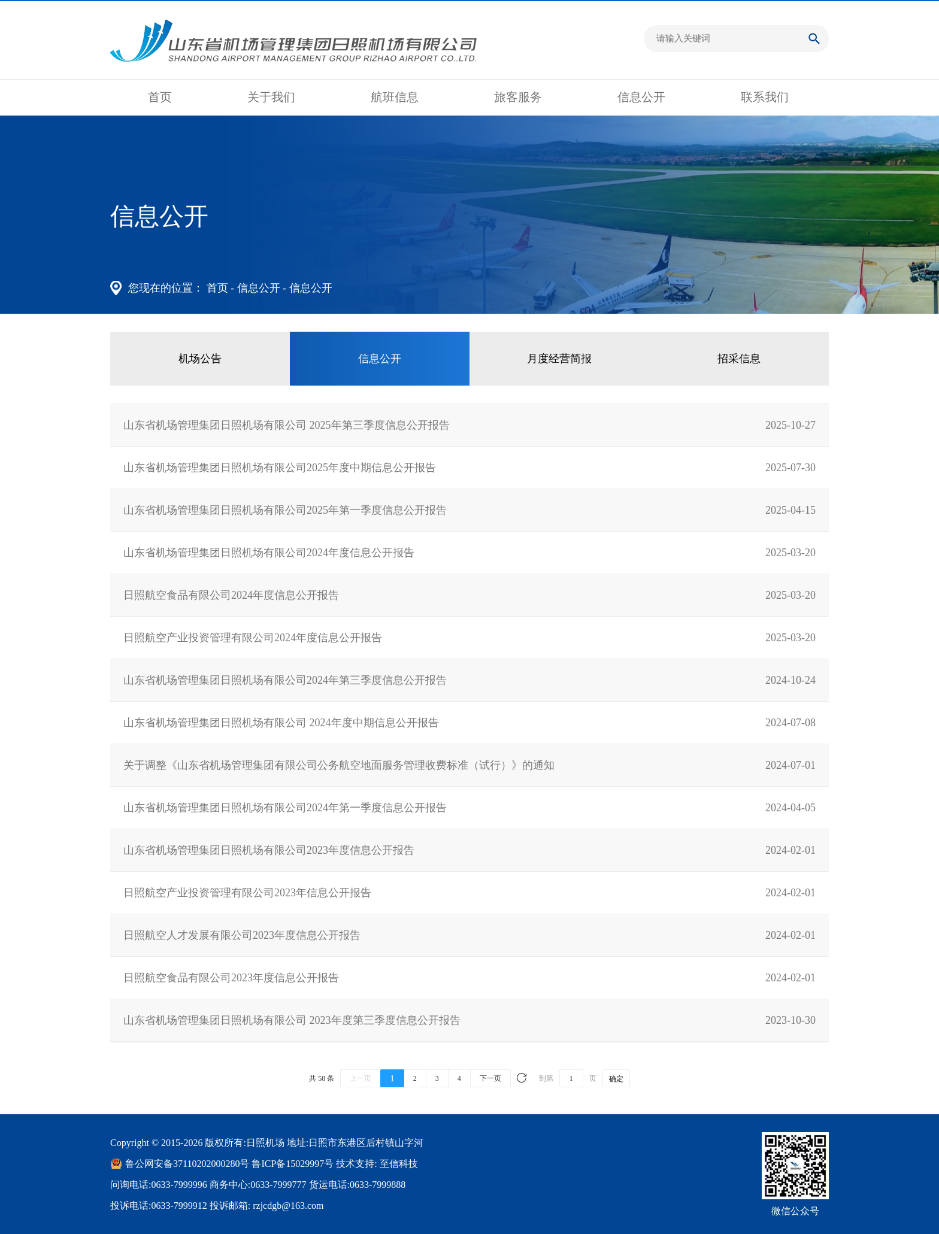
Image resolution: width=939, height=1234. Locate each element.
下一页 (490, 1078)
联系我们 (765, 97)
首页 (160, 97)
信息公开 (641, 97)
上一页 (360, 1078)
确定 (616, 1079)
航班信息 (395, 97)
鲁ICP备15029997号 (293, 1164)
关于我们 (271, 97)
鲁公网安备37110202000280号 (187, 1164)
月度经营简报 (559, 359)
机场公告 (200, 359)
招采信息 (739, 359)
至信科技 (399, 1164)
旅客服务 (518, 97)
